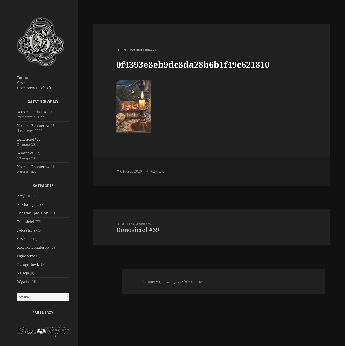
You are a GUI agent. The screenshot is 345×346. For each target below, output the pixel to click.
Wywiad (24, 281)
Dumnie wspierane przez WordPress (172, 281)
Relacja (23, 273)
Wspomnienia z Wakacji (36, 112)
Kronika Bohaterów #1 (35, 166)
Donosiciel (25, 221)
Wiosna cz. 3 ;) (28, 153)
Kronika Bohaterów (33, 247)
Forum (22, 77)
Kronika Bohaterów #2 (35, 125)
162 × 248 (156, 171)
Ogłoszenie (26, 256)
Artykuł (23, 196)
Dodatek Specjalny (32, 213)
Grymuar (24, 82)
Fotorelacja (26, 230)
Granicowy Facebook (34, 88)
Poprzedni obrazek (141, 50)
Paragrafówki (28, 264)
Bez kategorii (28, 204)
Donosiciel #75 (29, 139)
